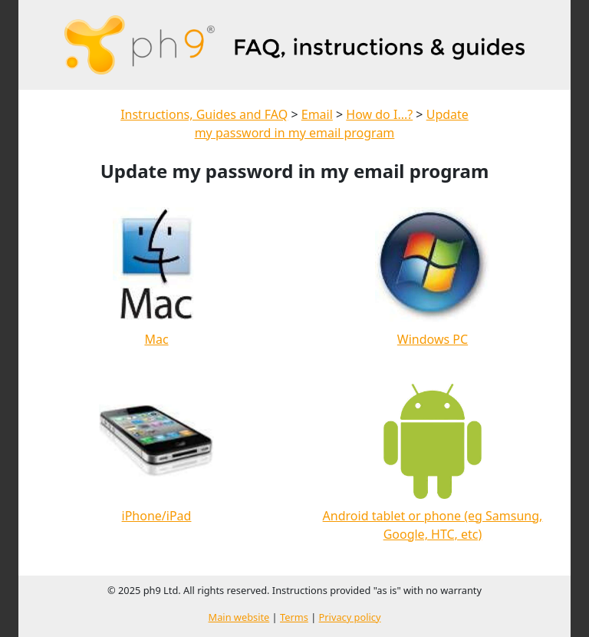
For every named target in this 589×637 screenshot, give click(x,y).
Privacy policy (350, 617)
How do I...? (379, 114)
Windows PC (432, 339)
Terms (294, 617)
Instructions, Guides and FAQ (204, 114)
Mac (156, 339)
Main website (239, 617)
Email (317, 114)
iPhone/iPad (157, 515)
